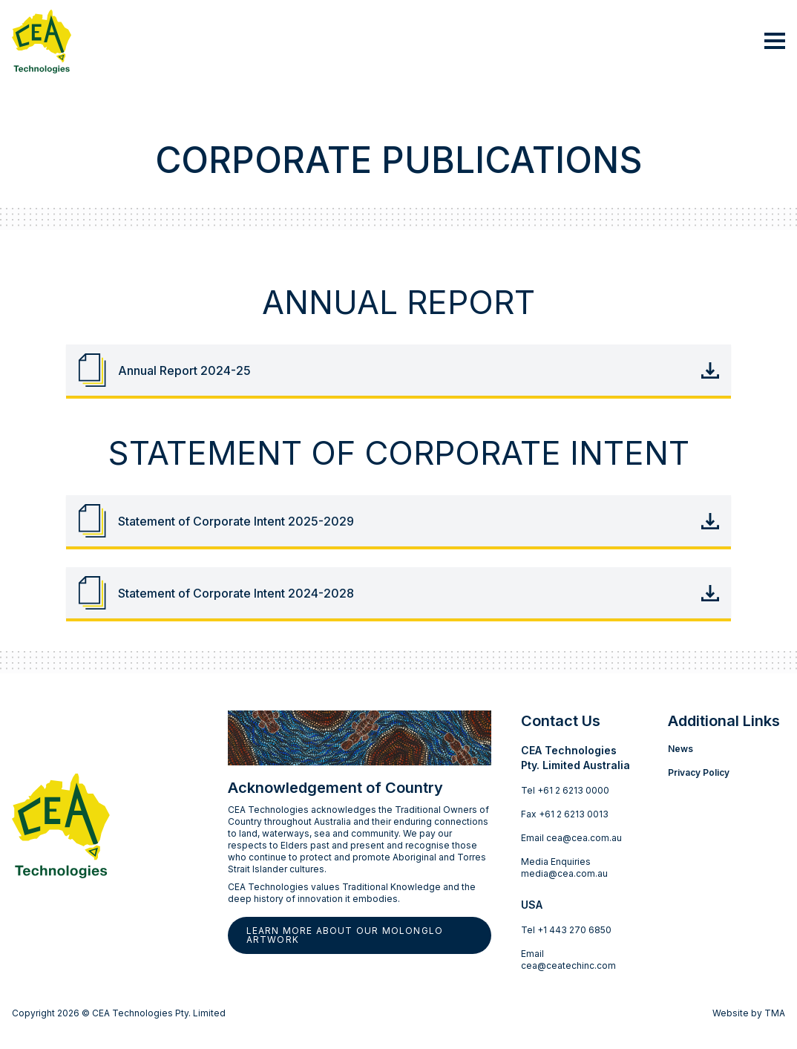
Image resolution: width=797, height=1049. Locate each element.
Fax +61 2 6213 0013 (565, 814)
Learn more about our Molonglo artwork (345, 935)
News (680, 748)
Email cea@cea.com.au (571, 837)
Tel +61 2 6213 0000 (565, 790)
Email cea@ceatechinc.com (568, 959)
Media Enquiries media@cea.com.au (564, 867)
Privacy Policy (698, 772)
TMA (774, 1013)
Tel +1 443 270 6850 (566, 929)
